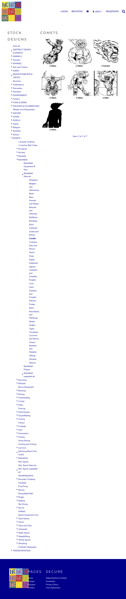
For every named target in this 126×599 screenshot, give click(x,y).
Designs (31, 581)
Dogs (31, 256)
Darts (20, 405)
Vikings (32, 355)
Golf (20, 430)
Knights (32, 280)
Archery (21, 152)
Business (17, 81)
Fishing (21, 419)
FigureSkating (24, 415)
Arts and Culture (20, 67)
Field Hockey (24, 412)
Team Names (23, 518)
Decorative (17, 88)
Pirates (32, 304)
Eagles (32, 259)
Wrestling (22, 543)
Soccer (21, 507)
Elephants (33, 263)
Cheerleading (24, 397)
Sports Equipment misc (28, 515)
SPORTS (16, 138)
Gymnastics (23, 433)
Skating (21, 500)
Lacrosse (22, 448)
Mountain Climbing (26, 479)
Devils (32, 252)
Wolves (32, 362)
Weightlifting (24, 536)
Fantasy (16, 99)
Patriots (32, 300)
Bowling (22, 390)
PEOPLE (16, 120)
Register (77, 11)
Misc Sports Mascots (27, 465)
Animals (16, 60)
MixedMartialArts (25, 475)
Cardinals (33, 228)
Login (64, 11)
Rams (31, 308)
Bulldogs (33, 221)
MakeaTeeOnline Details (56, 578)
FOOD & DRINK (20, 102)
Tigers (31, 328)
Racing (21, 490)
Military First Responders (24, 109)
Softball (21, 511)
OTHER (16, 116)
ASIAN (16, 70)
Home (30, 578)
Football (22, 426)
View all (16, 46)
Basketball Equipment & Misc (29, 166)
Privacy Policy (52, 584)
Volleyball (22, 529)
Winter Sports (24, 540)
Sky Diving (23, 504)
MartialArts (23, 458)
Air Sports (22, 149)
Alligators (33, 180)
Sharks (32, 321)
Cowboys (33, 242)
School (16, 134)
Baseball (22, 156)
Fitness (21, 422)
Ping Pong (23, 486)
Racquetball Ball (25, 493)
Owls (31, 287)
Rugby (21, 497)
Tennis (21, 522)
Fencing (21, 408)
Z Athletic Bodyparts (27, 547)
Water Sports (24, 533)
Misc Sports (23, 461)
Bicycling (22, 380)
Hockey (21, 437)
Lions (31, 283)
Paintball (22, 483)
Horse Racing (24, 440)
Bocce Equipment (26, 387)
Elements (17, 91)
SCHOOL (17, 131)
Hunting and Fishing (27, 444)
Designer (31, 584)
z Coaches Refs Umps (27, 145)
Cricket (21, 401)
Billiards (22, 383)
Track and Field (25, 525)
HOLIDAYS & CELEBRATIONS (26, 106)
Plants (16, 124)
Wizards (32, 359)
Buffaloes (33, 217)
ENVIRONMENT (20, 95)
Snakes (32, 325)
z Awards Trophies (26, 142)
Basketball (23, 159)
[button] (87, 11)
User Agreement (53, 587)
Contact (31, 587)
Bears (31, 193)
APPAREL (17, 63)
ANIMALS (17, 56)
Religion (16, 127)
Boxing (21, 394)
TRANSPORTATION (21, 550)
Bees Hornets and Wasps (34, 200)
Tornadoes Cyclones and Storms (34, 335)
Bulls (31, 224)
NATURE (17, 113)
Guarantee (50, 581)
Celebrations (18, 84)
